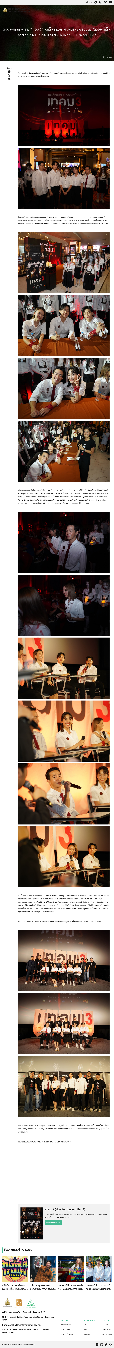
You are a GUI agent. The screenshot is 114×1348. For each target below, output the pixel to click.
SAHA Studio (107, 1329)
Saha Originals (54, 9)
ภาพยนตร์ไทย (65, 1329)
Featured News (73, 9)
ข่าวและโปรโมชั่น (66, 1325)
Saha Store (89, 9)
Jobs (101, 9)
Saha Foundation (108, 1334)
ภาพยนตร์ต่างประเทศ (68, 1334)
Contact (87, 1334)
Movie (40, 9)
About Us (87, 1325)
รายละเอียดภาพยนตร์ (53, 1222)
